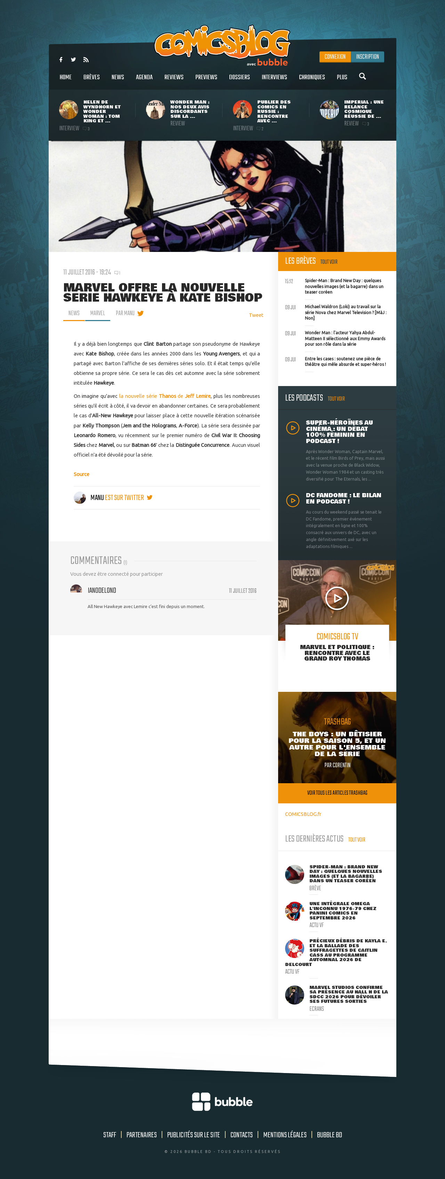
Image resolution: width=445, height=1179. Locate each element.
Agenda (144, 81)
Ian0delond (102, 590)
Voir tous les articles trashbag (337, 793)
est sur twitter (129, 498)
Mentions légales (285, 1135)
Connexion (335, 57)
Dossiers (239, 81)
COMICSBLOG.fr (303, 814)
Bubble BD (329, 1135)
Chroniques (312, 81)
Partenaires (142, 1135)
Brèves (92, 81)
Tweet (256, 315)
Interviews (274, 81)
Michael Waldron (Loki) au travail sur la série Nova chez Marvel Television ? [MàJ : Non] (336, 311)
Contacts (241, 1135)
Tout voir (329, 262)
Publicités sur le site (193, 1135)
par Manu (125, 313)
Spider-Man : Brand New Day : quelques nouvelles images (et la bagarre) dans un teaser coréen (334, 285)
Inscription (367, 57)
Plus (342, 81)
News (118, 81)
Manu (89, 498)
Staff (109, 1135)
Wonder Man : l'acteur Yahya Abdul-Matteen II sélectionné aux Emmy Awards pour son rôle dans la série (335, 337)
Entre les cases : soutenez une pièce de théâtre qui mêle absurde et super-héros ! (335, 361)
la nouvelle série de (165, 396)
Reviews (174, 81)
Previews (206, 81)
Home (66, 81)
